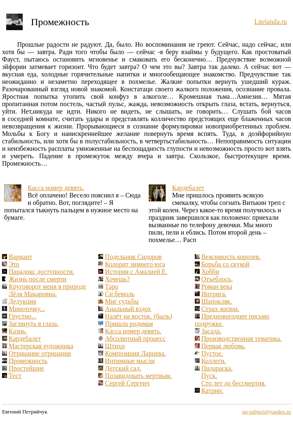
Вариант (20, 256)
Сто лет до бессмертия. (233, 383)
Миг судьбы (122, 301)
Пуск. (209, 375)
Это (14, 264)
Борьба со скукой (225, 264)
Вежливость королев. (231, 256)
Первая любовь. (223, 345)
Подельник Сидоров (133, 256)
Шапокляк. (216, 301)
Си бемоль (119, 293)
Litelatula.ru (270, 21)
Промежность (28, 360)
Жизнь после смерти (37, 279)
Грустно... (22, 316)
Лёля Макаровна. (33, 293)
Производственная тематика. (241, 338)
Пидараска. (217, 368)
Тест (15, 375)
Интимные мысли (130, 360)
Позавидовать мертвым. (138, 375)
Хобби (210, 271)
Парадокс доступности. (41, 271)
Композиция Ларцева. (135, 353)
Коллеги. (213, 360)
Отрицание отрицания (40, 353)
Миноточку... (27, 308)
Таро (111, 286)
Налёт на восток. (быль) (138, 316)
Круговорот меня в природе (47, 286)
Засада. (211, 331)
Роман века (216, 286)
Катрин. (212, 390)
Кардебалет (188, 187)
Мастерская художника (41, 345)
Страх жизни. (220, 308)
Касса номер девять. (56, 187)
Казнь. (18, 331)
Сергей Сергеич (127, 383)
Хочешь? (117, 279)
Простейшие (26, 368)
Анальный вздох (128, 308)
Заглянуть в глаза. (34, 323)
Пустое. (212, 353)
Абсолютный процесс (135, 338)
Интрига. (214, 293)
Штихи (115, 345)
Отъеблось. (217, 279)
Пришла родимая (129, 323)
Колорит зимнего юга (135, 264)
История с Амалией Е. (136, 271)
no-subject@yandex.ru (266, 412)
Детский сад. (123, 368)
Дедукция (22, 301)
